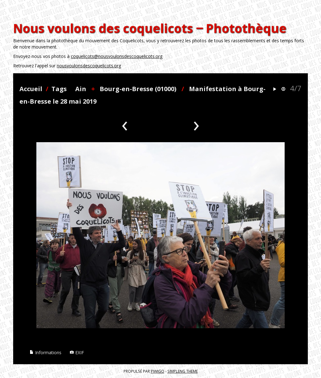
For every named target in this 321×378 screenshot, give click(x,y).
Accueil (30, 89)
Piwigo (157, 371)
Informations (45, 352)
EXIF (77, 352)
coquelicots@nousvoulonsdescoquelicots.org (116, 56)
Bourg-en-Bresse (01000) (138, 89)
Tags (59, 89)
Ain (80, 89)
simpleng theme (182, 371)
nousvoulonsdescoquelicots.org (89, 66)
